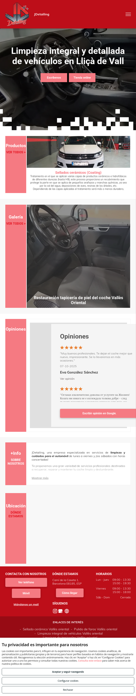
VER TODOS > (16, 152)
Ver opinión (67, 378)
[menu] (128, 14)
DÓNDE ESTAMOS (15, 514)
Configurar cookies (68, 680)
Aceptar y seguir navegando (68, 671)
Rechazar (68, 689)
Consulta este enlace (89, 660)
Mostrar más (40, 478)
